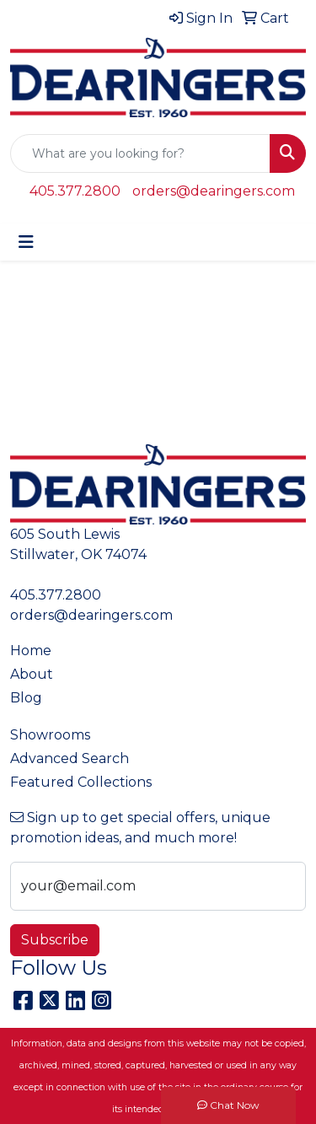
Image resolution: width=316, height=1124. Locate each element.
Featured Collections (81, 782)
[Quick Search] (140, 153)
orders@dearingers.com (213, 191)
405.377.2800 (75, 191)
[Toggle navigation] (26, 242)
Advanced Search (69, 758)
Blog (26, 698)
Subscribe (54, 940)
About (31, 674)
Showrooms (50, 735)
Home (30, 651)
